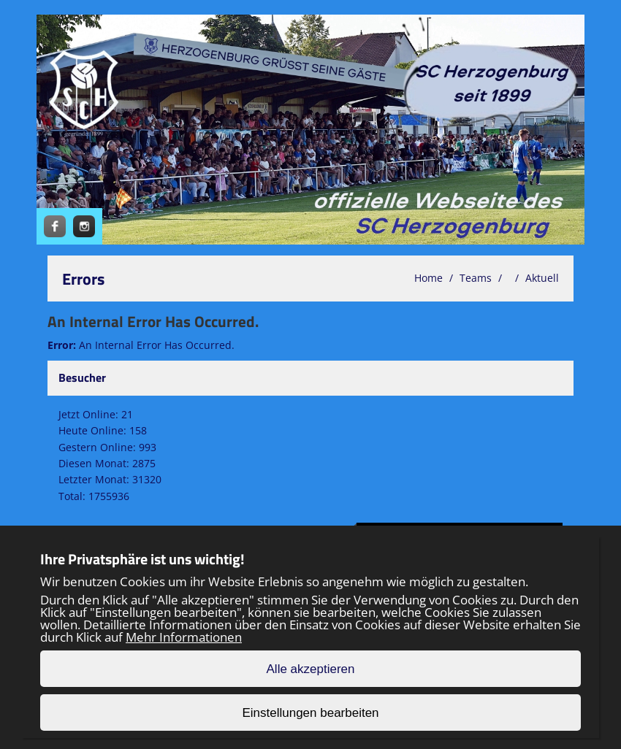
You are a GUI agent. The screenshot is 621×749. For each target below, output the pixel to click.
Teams (476, 278)
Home (428, 278)
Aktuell (542, 278)
